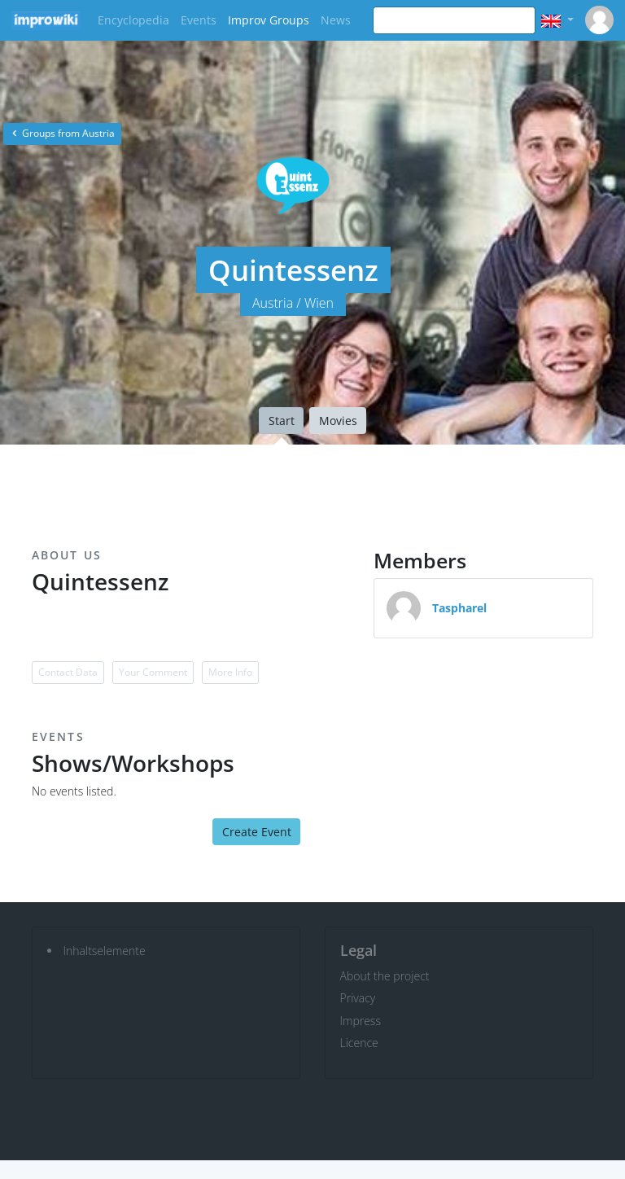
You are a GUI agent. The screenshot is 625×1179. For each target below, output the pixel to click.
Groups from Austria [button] (62, 133)
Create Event (256, 831)
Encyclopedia (133, 20)
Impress (360, 1020)
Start (282, 420)
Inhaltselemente (104, 950)
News (336, 20)
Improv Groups (268, 20)
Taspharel (459, 608)
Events (198, 20)
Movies (338, 420)
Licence (359, 1042)
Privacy (358, 998)
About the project (385, 976)
